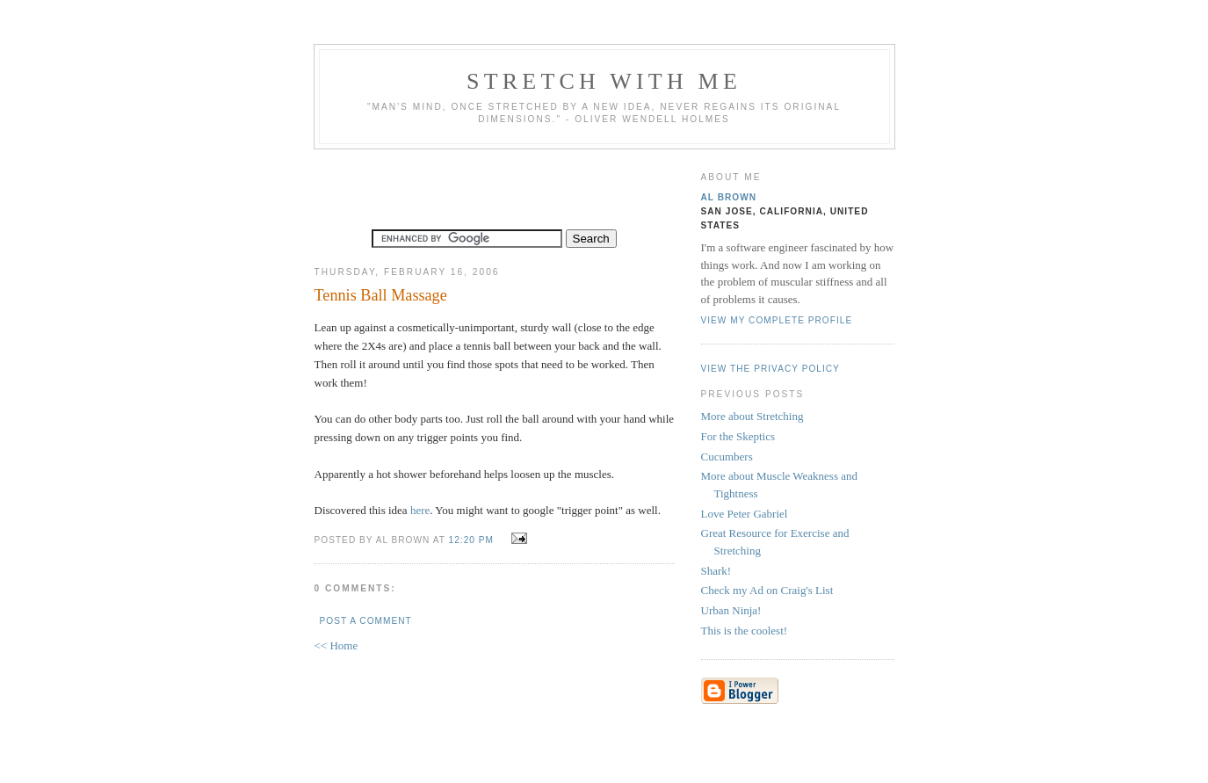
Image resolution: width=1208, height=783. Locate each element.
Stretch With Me (604, 81)
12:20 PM (471, 540)
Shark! (716, 570)
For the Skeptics (738, 436)
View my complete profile (777, 320)
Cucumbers (727, 456)
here (420, 510)
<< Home (336, 645)
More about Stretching (752, 416)
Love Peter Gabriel (744, 513)
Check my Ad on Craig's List (767, 590)
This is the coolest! (744, 630)
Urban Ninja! (731, 610)
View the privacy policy (770, 368)
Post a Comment (366, 621)
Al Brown (729, 197)
